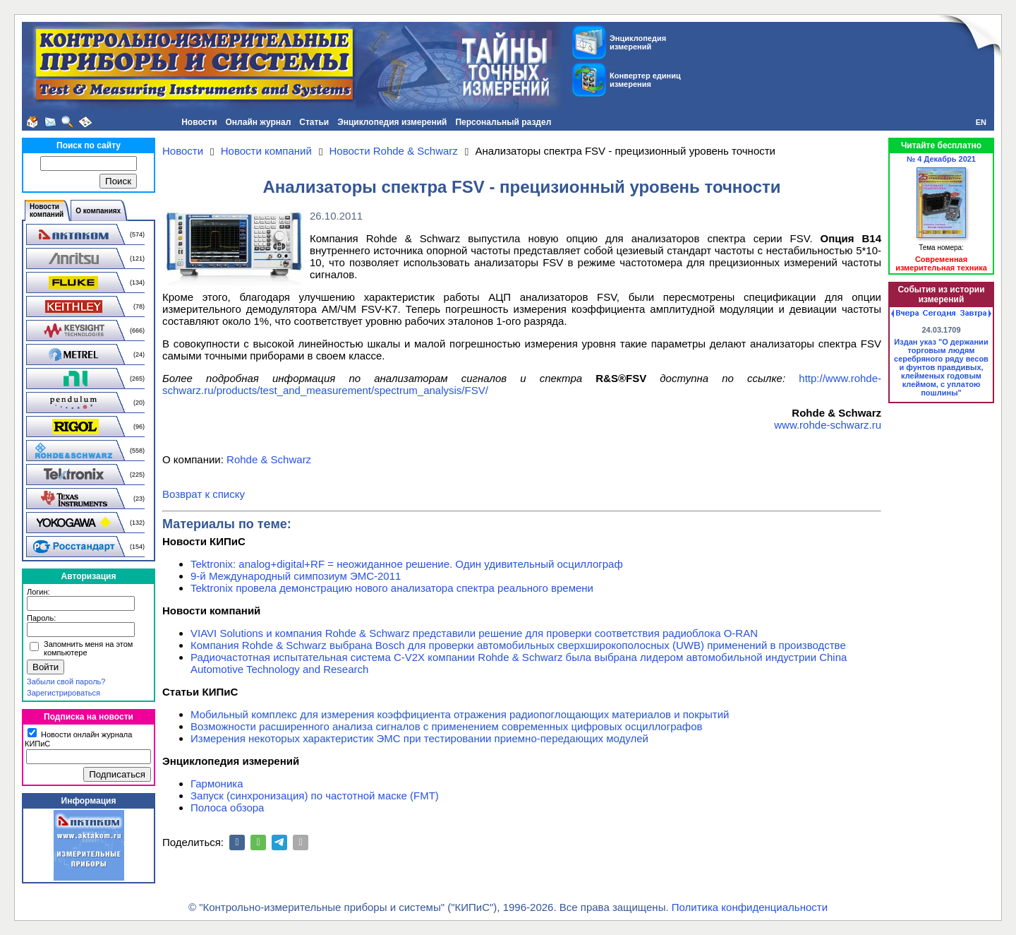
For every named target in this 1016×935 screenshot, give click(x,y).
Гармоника (216, 784)
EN (981, 122)
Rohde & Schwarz (268, 459)
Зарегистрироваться (63, 693)
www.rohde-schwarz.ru (827, 425)
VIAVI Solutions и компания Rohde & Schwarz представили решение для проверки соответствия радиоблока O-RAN (474, 633)
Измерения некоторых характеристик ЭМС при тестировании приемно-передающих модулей (419, 738)
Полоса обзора (227, 808)
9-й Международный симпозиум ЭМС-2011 (295, 576)
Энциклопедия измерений (392, 122)
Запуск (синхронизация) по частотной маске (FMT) (314, 796)
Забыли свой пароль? (66, 681)
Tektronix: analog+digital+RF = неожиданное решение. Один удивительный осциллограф (406, 564)
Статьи (314, 122)
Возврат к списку (203, 494)
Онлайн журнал (258, 122)
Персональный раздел (503, 122)
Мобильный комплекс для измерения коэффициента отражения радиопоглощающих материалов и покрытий (460, 714)
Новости (199, 122)
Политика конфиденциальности (750, 907)
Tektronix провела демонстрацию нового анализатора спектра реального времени (391, 588)
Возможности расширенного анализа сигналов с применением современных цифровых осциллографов (446, 726)
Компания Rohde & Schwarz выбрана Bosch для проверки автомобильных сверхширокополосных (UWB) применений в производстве (518, 645)
